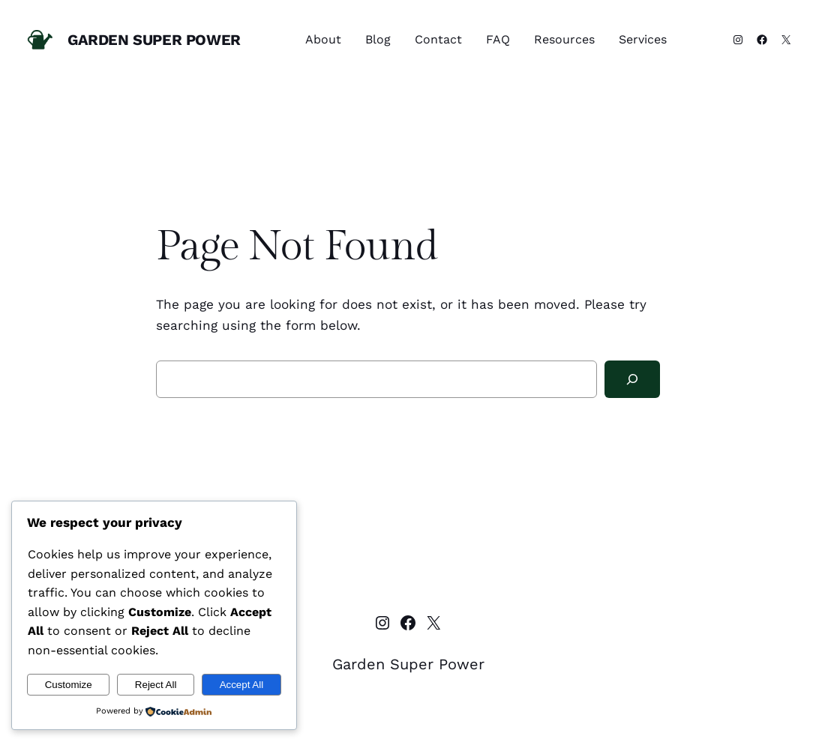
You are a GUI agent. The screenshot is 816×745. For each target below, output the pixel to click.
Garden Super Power (154, 40)
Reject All (156, 684)
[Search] (632, 380)
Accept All (242, 684)
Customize (68, 684)
